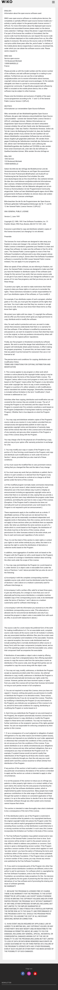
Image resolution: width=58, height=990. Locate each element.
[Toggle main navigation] (53, 2)
